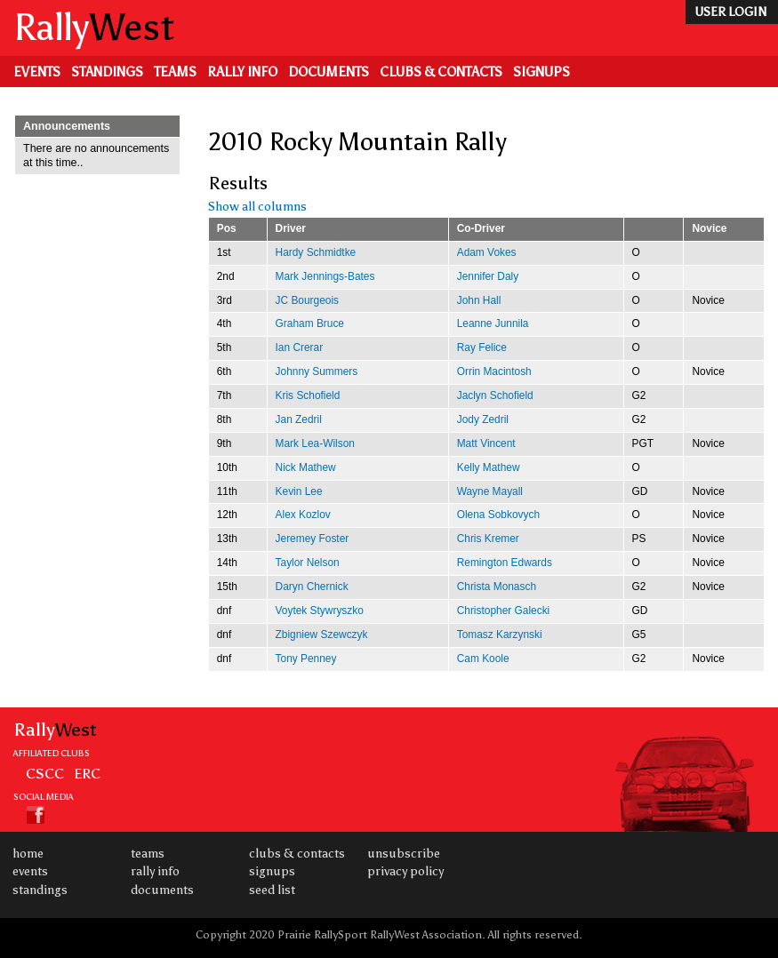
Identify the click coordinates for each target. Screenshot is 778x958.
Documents (328, 72)
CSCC (45, 773)
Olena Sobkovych (498, 514)
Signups (541, 72)
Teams (175, 72)
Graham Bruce (310, 323)
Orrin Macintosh (494, 371)
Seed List (272, 890)
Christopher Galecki (503, 610)
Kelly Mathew (488, 467)
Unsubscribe (403, 853)
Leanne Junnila (493, 323)
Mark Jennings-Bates (325, 276)
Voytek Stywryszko (320, 610)
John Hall (479, 300)
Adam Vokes (487, 252)
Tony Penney (306, 658)
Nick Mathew (306, 467)
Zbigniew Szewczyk (322, 634)
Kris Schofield (308, 395)
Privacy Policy (405, 871)
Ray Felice (482, 347)
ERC (87, 773)
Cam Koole (483, 658)
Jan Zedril (299, 419)
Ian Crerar (300, 347)
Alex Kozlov (303, 514)
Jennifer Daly (487, 276)
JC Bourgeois (307, 300)
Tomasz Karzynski (499, 634)
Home (28, 853)
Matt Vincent (486, 443)
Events (36, 72)
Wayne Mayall (490, 491)
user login (730, 12)
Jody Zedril (483, 419)
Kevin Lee (299, 491)
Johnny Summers (317, 371)
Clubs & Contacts (441, 72)
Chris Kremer (488, 538)
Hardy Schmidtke (316, 252)
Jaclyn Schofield (495, 395)
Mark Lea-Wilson (315, 443)
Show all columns (257, 206)
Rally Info (242, 72)
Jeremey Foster (312, 538)
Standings (107, 72)
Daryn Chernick (312, 586)
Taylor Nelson (308, 562)
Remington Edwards (504, 562)
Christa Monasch (496, 586)
